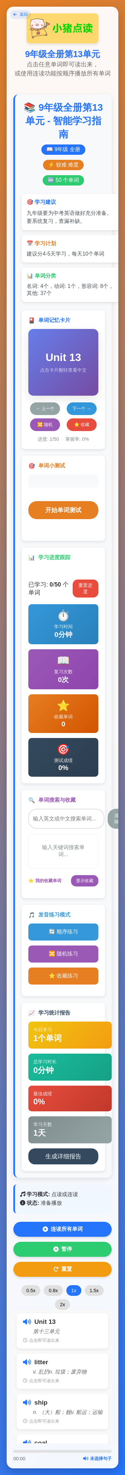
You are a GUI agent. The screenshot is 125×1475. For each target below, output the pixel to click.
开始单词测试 (63, 510)
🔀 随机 (45, 424)
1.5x (94, 1290)
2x (62, 1304)
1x (73, 1290)
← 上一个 (45, 408)
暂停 (62, 1249)
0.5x (30, 1290)
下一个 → (81, 408)
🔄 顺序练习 (63, 932)
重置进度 (85, 588)
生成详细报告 (63, 1156)
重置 (62, 1269)
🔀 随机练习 (63, 954)
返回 (20, 14)
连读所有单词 (63, 1229)
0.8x (53, 1290)
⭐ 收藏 (82, 424)
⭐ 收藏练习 (63, 976)
